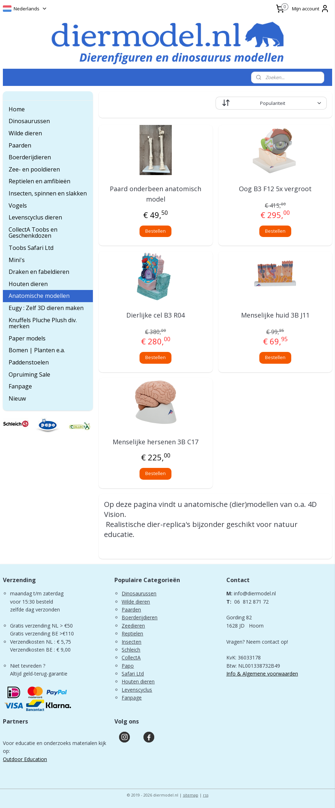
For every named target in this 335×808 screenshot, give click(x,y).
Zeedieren (133, 625)
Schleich (131, 649)
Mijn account (310, 8)
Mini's (17, 260)
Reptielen (132, 633)
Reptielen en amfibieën (39, 181)
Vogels (18, 205)
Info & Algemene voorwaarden (262, 673)
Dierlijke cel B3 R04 (155, 315)
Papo (128, 665)
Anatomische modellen (39, 296)
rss (205, 795)
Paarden (20, 145)
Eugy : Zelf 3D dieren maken (46, 308)
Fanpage (20, 386)
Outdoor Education (25, 759)
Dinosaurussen (29, 121)
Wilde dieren (25, 133)
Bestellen (155, 231)
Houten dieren (28, 284)
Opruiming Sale (29, 374)
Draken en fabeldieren (39, 272)
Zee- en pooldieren (34, 169)
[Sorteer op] (271, 103)
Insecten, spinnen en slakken (48, 193)
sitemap (190, 795)
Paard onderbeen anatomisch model (155, 193)
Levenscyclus (137, 689)
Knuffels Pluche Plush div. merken (43, 323)
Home (17, 109)
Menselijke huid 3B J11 (275, 315)
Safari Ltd (133, 673)
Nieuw (17, 398)
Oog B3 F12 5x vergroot (275, 188)
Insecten (131, 641)
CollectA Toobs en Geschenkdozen (33, 233)
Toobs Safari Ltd (31, 248)
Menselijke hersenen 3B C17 (155, 441)
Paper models (27, 338)
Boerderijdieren (30, 157)
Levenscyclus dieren (35, 217)
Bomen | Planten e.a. (37, 350)
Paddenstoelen (29, 362)
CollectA (131, 657)
